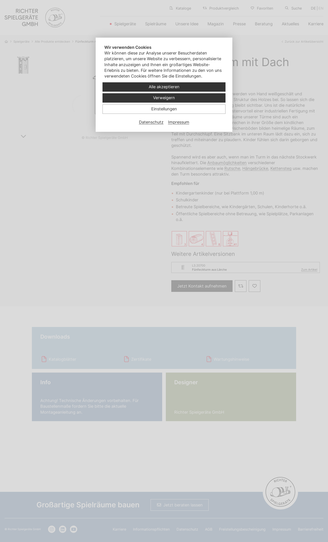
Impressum (178, 122)
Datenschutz (151, 122)
